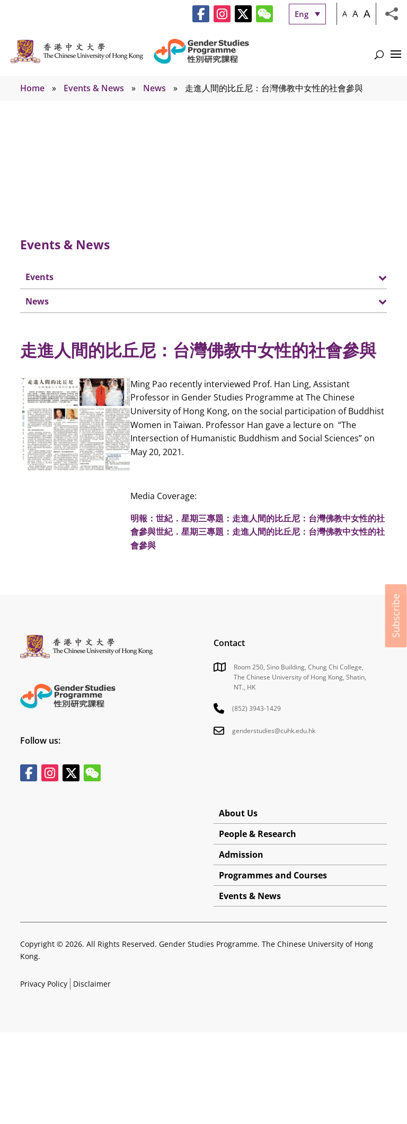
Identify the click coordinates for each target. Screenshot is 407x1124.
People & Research (257, 834)
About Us (238, 813)
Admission (241, 854)
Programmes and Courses (273, 875)
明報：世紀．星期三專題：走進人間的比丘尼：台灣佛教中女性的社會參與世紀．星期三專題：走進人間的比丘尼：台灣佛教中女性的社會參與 (257, 531)
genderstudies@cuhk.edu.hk (273, 730)
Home (32, 88)
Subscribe (396, 616)
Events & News (94, 88)
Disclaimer (92, 984)
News (154, 88)
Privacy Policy (43, 984)
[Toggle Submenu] (368, 277)
